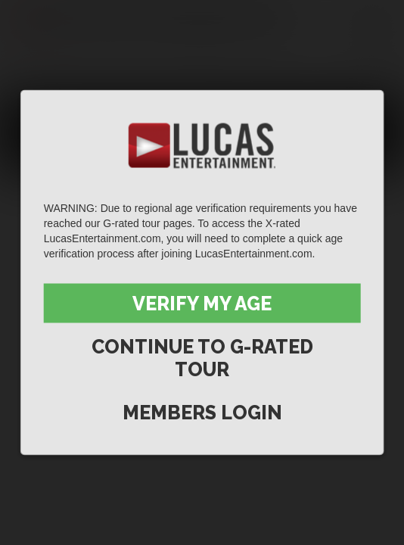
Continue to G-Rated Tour (202, 358)
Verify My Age (202, 303)
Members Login (202, 412)
